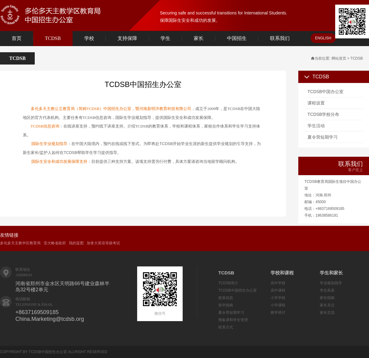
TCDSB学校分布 (323, 114)
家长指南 (327, 298)
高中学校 (278, 283)
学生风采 (327, 290)
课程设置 (316, 102)
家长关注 (327, 305)
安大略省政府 (55, 243)
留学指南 (225, 305)
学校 (89, 38)
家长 (199, 38)
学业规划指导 (331, 283)
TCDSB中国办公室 (325, 91)
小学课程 (278, 305)
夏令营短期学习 (323, 137)
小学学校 (278, 298)
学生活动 (316, 125)
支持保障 (127, 38)
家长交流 (327, 312)
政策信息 (225, 298)
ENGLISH (323, 38)
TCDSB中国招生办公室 (237, 290)
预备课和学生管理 (233, 320)
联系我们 (280, 38)
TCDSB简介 (228, 283)
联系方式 (225, 327)
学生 (165, 38)
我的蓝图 (76, 243)
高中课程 (278, 290)
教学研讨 (278, 312)
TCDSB (53, 38)
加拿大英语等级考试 (103, 243)
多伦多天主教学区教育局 (20, 243)
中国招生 (237, 38)
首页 (17, 38)
